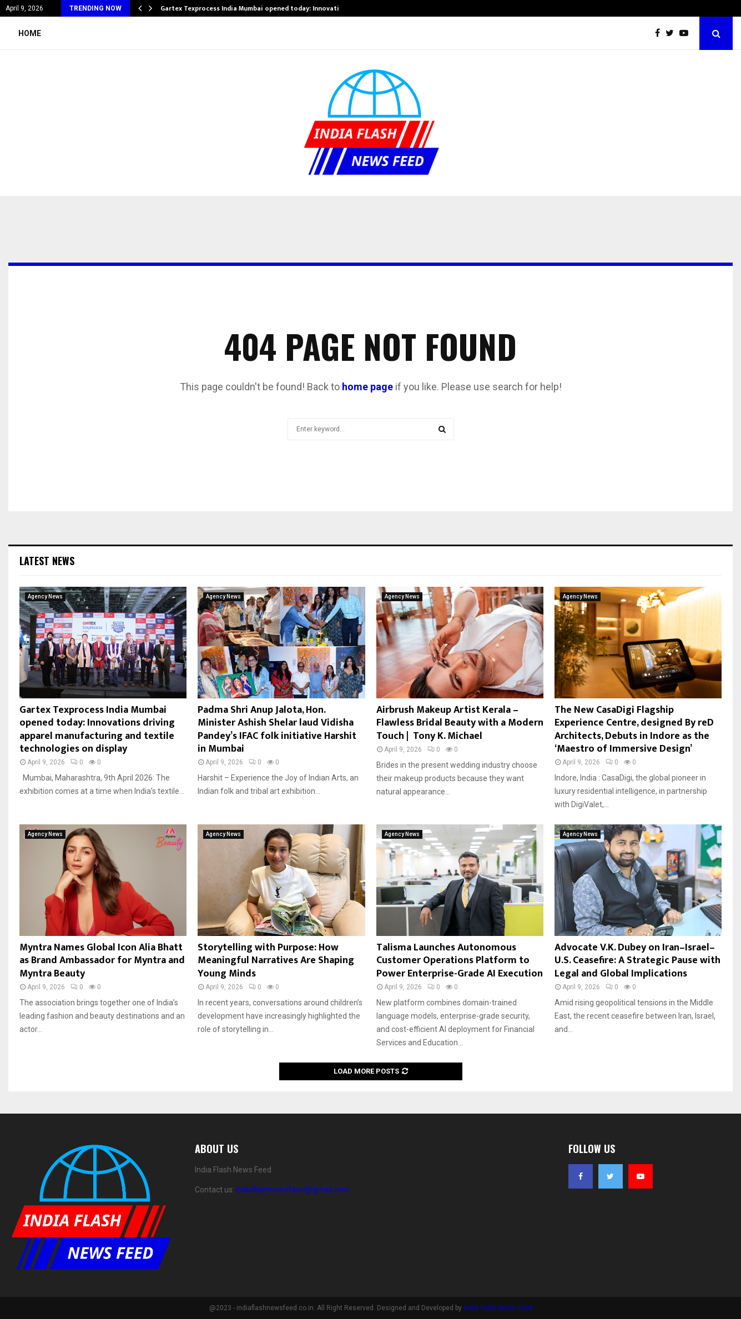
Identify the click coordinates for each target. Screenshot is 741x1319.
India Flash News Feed (497, 1308)
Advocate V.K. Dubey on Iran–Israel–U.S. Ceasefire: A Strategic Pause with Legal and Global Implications (637, 960)
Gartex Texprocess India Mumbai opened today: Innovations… (258, 8)
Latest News (46, 560)
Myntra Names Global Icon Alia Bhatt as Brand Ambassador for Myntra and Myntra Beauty (102, 960)
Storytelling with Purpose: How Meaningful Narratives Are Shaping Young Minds (276, 960)
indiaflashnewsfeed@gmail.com (292, 1189)
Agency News (45, 596)
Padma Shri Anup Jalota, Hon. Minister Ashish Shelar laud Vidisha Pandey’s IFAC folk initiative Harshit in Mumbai (277, 729)
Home (29, 33)
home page (367, 386)
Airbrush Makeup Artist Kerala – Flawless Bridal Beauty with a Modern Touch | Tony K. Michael (459, 723)
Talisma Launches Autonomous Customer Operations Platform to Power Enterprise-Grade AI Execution (459, 960)
